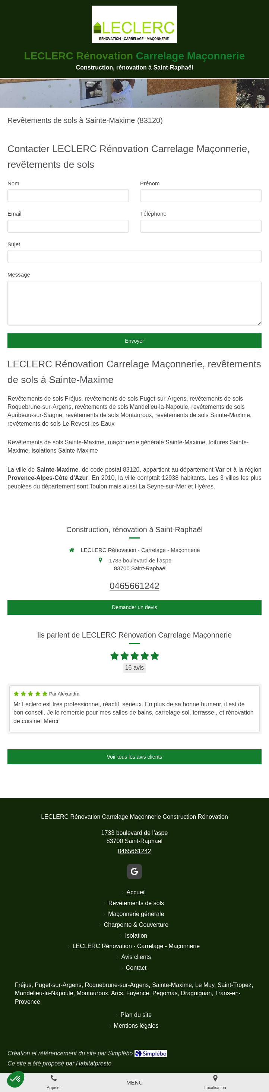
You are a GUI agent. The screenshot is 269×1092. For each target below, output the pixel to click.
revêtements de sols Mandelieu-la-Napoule (131, 407)
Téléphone (153, 213)
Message (18, 274)
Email (14, 213)
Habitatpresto (93, 1063)
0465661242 (134, 586)
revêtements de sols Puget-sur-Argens (135, 398)
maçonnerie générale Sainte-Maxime (156, 442)
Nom (13, 183)
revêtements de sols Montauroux (109, 415)
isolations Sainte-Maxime (65, 450)
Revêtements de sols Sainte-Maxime (56, 442)
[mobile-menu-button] (134, 1082)
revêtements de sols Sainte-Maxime (202, 415)
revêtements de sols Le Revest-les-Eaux (60, 423)
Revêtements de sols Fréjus (44, 398)
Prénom (150, 183)
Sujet (13, 244)
